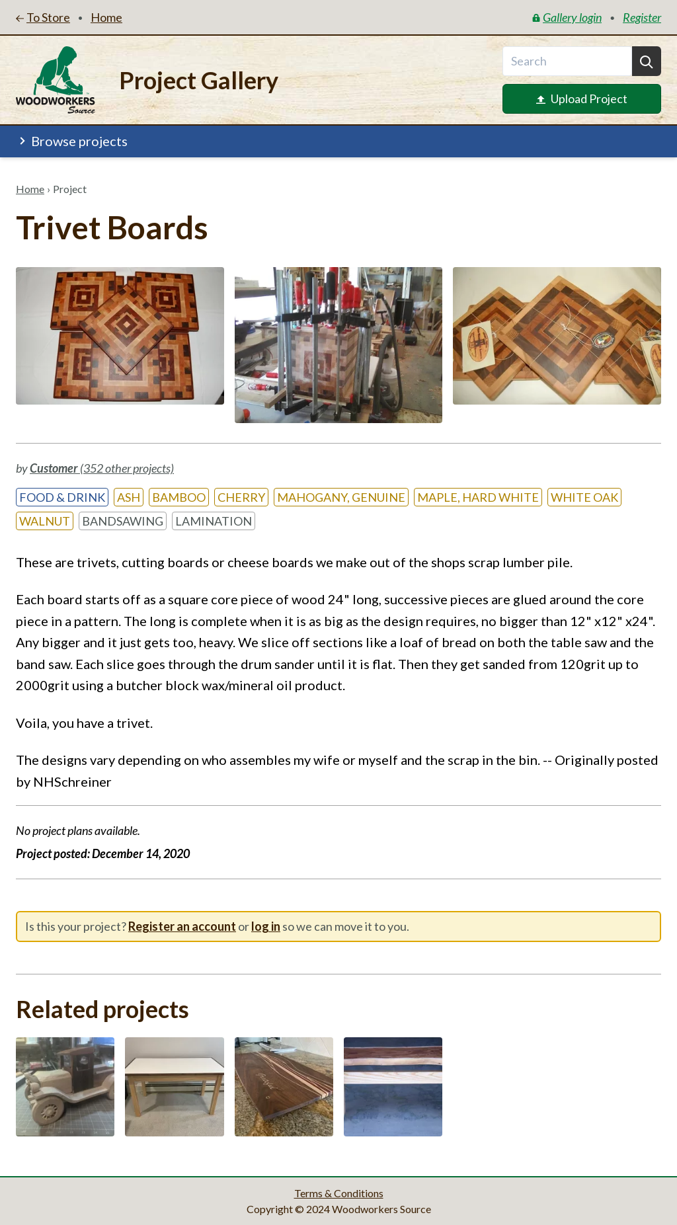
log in (265, 926)
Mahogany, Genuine (341, 497)
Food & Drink (62, 497)
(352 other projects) (102, 468)
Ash (128, 497)
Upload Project (581, 98)
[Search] (646, 61)
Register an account (182, 926)
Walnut (44, 521)
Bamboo (179, 497)
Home (30, 188)
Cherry (241, 497)
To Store (43, 17)
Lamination (213, 521)
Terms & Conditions (338, 1193)
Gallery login (567, 17)
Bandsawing (122, 521)
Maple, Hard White (478, 497)
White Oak (584, 497)
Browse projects (72, 141)
